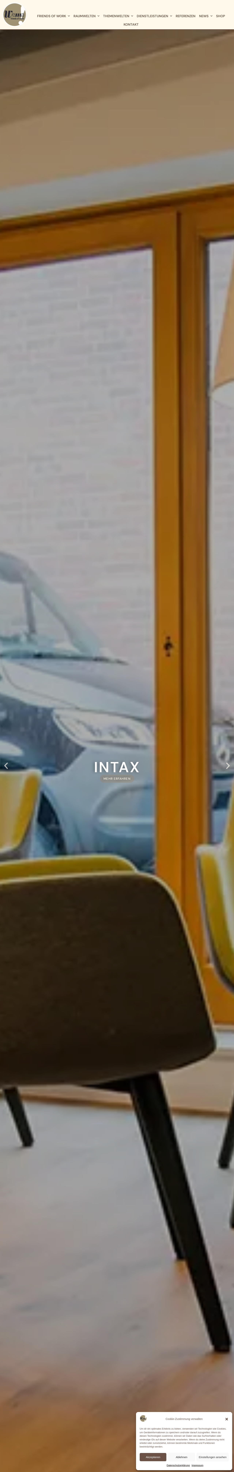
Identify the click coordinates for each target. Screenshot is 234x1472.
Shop (220, 16)
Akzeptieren (153, 1457)
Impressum (197, 1465)
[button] (227, 1419)
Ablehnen (181, 1457)
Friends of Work (53, 16)
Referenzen (185, 16)
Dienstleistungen (154, 16)
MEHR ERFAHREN (117, 779)
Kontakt (131, 24)
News (205, 16)
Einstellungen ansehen (213, 1457)
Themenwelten (118, 16)
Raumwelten (86, 16)
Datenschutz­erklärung (178, 1465)
